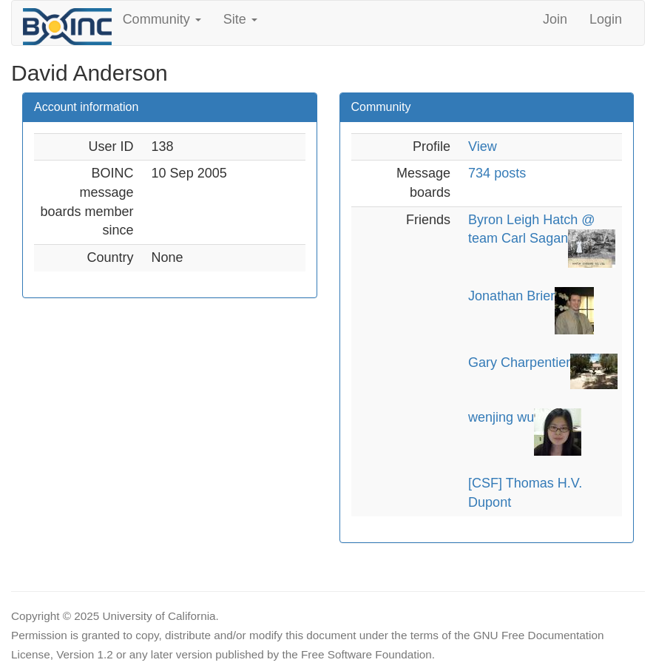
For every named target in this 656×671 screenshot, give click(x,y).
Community (162, 19)
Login (605, 19)
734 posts (497, 173)
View (482, 146)
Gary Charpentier (519, 362)
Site (240, 19)
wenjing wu (501, 417)
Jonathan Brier (511, 296)
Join (555, 19)
